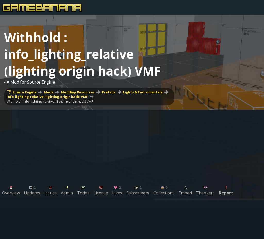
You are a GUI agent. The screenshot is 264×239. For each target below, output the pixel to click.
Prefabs (109, 92)
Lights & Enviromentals (142, 92)
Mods (48, 92)
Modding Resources (78, 92)
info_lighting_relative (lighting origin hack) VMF (47, 96)
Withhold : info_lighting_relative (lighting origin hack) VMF (50, 101)
